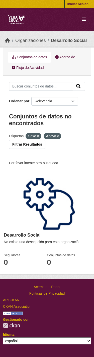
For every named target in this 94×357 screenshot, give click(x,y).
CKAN (11, 325)
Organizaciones (30, 40)
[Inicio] (7, 40)
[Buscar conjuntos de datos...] (40, 86)
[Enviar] (78, 86)
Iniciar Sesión (77, 4)
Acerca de (65, 57)
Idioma (8, 335)
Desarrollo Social (69, 40)
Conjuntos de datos (29, 57)
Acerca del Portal (47, 287)
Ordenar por (19, 101)
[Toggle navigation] (84, 19)
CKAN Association (17, 306)
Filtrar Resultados (27, 144)
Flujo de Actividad (28, 68)
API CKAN (11, 300)
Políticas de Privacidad (47, 293)
